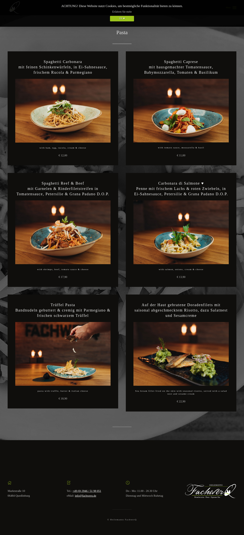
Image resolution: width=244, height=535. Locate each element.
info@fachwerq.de (85, 495)
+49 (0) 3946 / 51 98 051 (87, 490)
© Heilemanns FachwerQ (122, 519)
